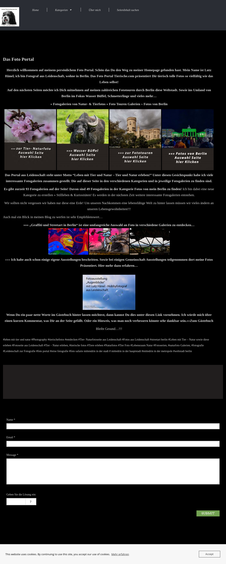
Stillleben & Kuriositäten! (74, 195)
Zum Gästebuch (201, 321)
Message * (12, 454)
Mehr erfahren (120, 554)
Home (35, 10)
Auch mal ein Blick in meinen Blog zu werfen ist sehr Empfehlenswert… (53, 217)
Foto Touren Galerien (124, 104)
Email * (10, 437)
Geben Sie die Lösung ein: (21, 494)
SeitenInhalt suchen (128, 10)
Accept (209, 554)
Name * (10, 419)
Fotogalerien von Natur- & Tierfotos (79, 104)
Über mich (95, 10)
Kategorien (61, 10)
